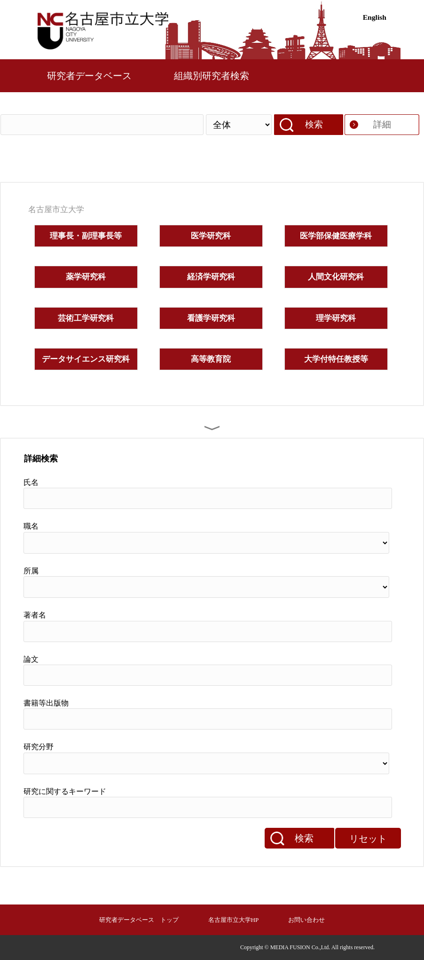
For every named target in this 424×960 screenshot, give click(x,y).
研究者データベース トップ (139, 919)
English (374, 17)
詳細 (382, 124)
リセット (368, 838)
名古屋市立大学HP (233, 919)
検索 (314, 124)
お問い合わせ (306, 919)
